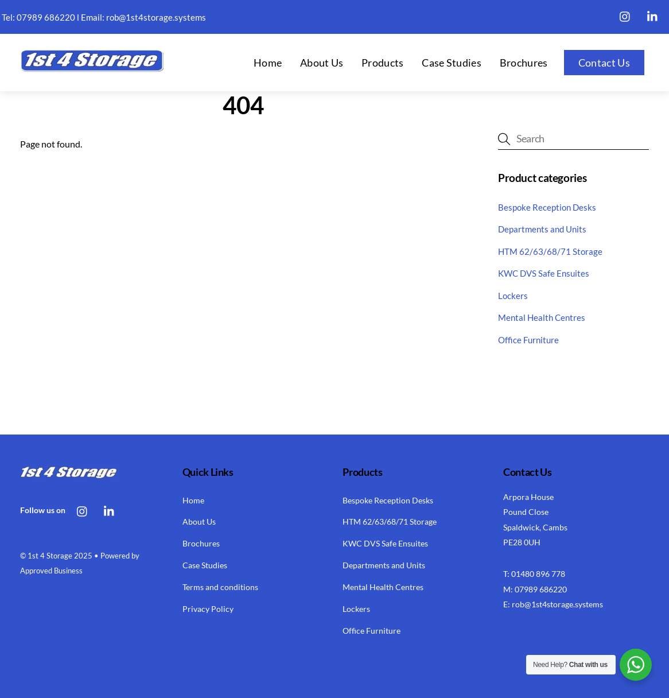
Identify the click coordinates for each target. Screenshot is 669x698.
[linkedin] (652, 14)
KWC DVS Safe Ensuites (543, 273)
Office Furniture (528, 340)
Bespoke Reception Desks (547, 207)
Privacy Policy (208, 609)
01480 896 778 (538, 574)
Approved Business (51, 570)
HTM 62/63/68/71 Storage (550, 251)
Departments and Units (542, 229)
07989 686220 (46, 17)
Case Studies (451, 62)
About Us (321, 62)
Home (268, 62)
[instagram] (625, 14)
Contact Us (604, 62)
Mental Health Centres (541, 317)
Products (382, 62)
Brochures (524, 62)
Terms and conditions (220, 587)
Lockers (513, 295)
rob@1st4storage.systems (156, 17)
